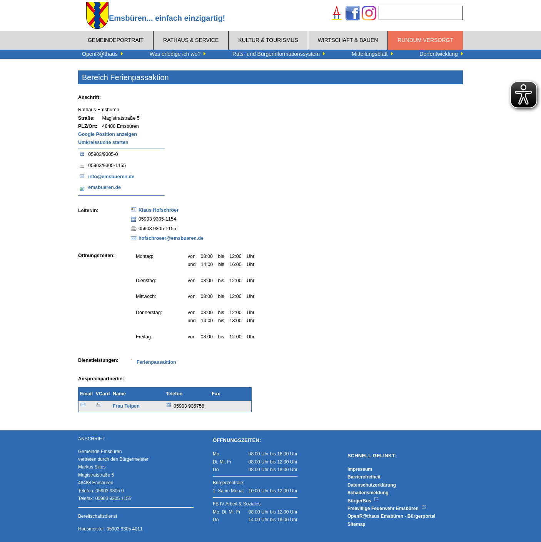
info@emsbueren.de (111, 176)
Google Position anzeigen (107, 134)
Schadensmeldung (368, 492)
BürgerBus (363, 501)
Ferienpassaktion (156, 362)
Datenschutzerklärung (371, 485)
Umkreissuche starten (103, 142)
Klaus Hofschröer (159, 210)
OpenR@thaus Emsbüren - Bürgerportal (391, 516)
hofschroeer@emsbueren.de (171, 238)
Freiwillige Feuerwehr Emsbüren (386, 508)
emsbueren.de (104, 187)
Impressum (359, 469)
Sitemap (356, 524)
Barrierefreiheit (364, 477)
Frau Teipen (126, 406)
